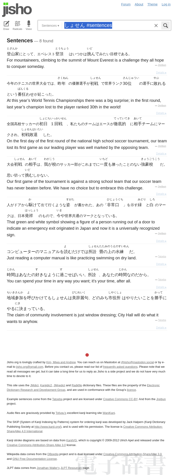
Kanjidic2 (46, 385)
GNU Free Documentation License (34, 459)
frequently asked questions (120, 366)
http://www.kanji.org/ (47, 426)
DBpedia (52, 454)
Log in (166, 4)
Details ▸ (161, 72)
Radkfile (77, 385)
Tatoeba (162, 256)
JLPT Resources (71, 468)
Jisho (17, 9)
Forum (126, 4)
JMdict (34, 385)
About (139, 4)
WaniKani (109, 413)
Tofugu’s (61, 413)
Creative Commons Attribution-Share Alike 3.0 (36, 445)
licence (131, 389)
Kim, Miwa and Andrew (60, 362)
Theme (152, 4)
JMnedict (59, 385)
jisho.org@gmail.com (29, 366)
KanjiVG (71, 440)
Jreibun (162, 65)
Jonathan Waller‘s (48, 468)
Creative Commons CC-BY (120, 399)
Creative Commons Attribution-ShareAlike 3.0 (132, 454)
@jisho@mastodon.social (137, 362)
